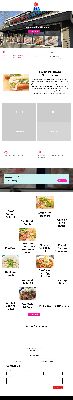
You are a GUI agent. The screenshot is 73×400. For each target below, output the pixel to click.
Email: (27, 363)
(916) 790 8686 (34, 343)
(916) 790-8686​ (33, 396)
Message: (9, 370)
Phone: (46, 363)
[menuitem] (60, 393)
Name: (8, 363)
